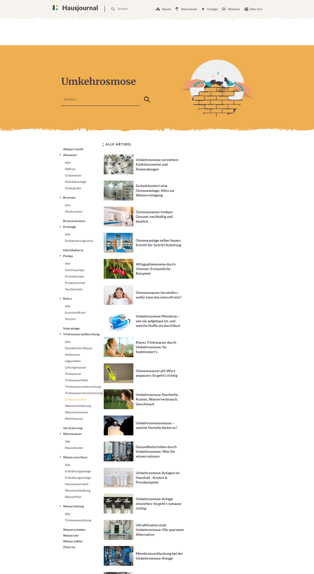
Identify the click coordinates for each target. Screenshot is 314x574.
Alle (67, 162)
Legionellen (73, 361)
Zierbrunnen (73, 211)
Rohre (67, 298)
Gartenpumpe (74, 270)
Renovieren (189, 9)
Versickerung (72, 428)
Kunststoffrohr (75, 312)
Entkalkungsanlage (78, 477)
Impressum (211, 564)
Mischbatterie (73, 250)
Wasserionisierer (76, 412)
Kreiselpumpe (74, 276)
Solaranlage (71, 328)
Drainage (69, 226)
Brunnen (69, 197)
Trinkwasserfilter (76, 380)
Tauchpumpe (74, 289)
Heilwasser (72, 354)
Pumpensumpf (75, 282)
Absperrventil (73, 149)
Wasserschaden (74, 529)
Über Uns (255, 9)
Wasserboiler (74, 448)
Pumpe (68, 256)
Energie (212, 9)
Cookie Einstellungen (182, 564)
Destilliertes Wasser (79, 348)
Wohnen (234, 9)
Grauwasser (73, 175)
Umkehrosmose (76, 399)
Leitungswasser (75, 367)
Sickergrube (73, 188)
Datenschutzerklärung (241, 564)
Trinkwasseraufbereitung (81, 334)
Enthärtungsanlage (78, 471)
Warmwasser (72, 434)
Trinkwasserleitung (78, 520)
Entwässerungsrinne (79, 240)
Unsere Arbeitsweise (146, 564)
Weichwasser (74, 418)
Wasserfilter (73, 497)
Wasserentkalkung (78, 490)
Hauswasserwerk (77, 484)
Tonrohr (70, 319)
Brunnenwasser (74, 221)
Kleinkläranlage (75, 181)
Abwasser (70, 155)
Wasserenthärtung (78, 406)
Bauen (166, 9)
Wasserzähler (73, 541)
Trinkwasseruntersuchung (83, 386)
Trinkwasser (73, 374)
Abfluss (70, 169)
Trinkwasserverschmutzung (84, 393)
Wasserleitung (73, 506)
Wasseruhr (71, 535)
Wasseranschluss (75, 457)
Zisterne (69, 547)
